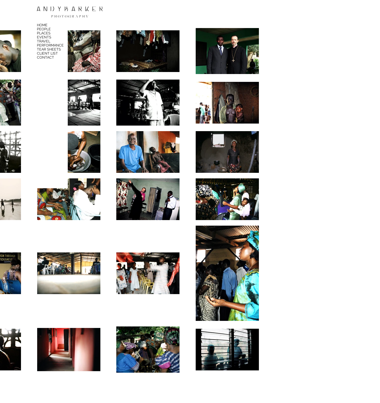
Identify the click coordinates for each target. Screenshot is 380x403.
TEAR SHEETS (49, 49)
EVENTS (44, 37)
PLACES (44, 33)
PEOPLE (44, 29)
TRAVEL (43, 41)
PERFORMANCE (50, 45)
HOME (42, 25)
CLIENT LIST (47, 53)
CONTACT (45, 57)
